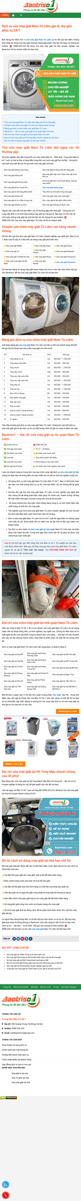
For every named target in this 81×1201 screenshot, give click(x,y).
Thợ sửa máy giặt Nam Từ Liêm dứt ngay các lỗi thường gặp (29, 122)
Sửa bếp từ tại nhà (20, 1073)
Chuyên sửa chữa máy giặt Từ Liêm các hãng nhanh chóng (28, 125)
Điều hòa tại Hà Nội (21, 987)
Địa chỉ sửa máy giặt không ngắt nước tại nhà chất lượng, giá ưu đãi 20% (35, 963)
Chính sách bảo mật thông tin (15, 1050)
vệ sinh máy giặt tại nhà (39, 529)
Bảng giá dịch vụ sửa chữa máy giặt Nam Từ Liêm (25, 128)
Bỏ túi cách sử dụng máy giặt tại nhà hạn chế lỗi (24, 141)
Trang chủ (7, 987)
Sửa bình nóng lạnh (69, 987)
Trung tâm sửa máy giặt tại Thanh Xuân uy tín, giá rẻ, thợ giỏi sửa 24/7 (34, 969)
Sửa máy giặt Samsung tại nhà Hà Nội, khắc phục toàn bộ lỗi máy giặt (34, 957)
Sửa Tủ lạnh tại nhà (20, 1078)
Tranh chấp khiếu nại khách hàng (16, 1059)
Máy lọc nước (45, 987)
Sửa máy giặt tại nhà (21, 1082)
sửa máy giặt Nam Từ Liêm (38, 39)
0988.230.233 (18, 1028)
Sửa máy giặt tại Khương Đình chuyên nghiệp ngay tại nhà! (29, 966)
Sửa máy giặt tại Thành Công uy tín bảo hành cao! (26, 955)
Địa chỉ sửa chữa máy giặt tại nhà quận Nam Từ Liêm (26, 134)
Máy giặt (34, 987)
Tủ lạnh (56, 987)
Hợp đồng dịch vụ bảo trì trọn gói (16, 1064)
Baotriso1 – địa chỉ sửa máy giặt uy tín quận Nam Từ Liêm (28, 131)
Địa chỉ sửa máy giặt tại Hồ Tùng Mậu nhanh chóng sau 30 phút (30, 138)
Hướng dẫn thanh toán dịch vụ (15, 1055)
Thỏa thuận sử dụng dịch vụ (14, 1045)
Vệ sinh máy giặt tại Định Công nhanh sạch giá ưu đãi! (27, 960)
